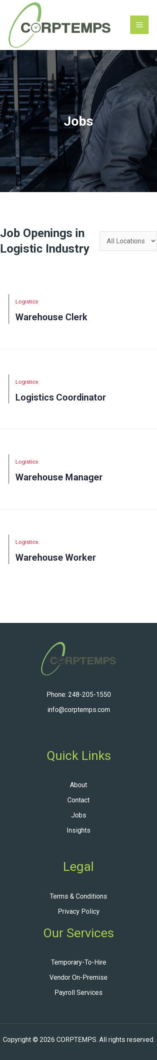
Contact (78, 800)
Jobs (78, 815)
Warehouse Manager (59, 477)
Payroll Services (78, 993)
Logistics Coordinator (60, 397)
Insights (78, 830)
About (78, 785)
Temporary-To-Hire (78, 962)
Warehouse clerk (51, 317)
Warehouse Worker (55, 557)
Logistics (26, 301)
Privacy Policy (79, 911)
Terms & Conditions (78, 896)
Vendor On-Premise (78, 977)
